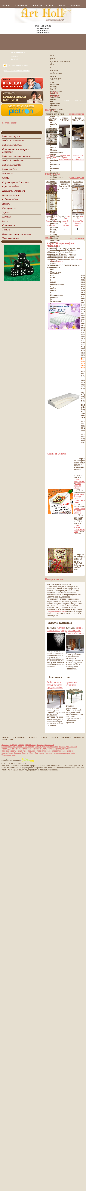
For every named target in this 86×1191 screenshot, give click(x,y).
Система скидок (54, 307)
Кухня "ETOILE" (51, 119)
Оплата (61, 5)
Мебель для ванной (9, 749)
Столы (44, 749)
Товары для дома (8, 755)
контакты (79, 737)
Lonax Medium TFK (79, 480)
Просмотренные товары (18, 65)
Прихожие (37, 749)
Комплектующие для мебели (65, 753)
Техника (48, 753)
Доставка (75, 5)
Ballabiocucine (65, 160)
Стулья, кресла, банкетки (59, 749)
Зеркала (49, 221)
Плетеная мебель (43, 751)
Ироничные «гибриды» (71, 683)
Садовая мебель (58, 751)
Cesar (54, 157)
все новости (53, 673)
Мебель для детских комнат (46, 747)
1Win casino (7, 739)
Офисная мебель (8, 751)
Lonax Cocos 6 (77, 512)
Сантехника (39, 753)
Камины (25, 753)
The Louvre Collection (52, 223)
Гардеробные (7, 753)
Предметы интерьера (26, 751)
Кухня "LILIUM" (65, 119)
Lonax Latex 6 (77, 497)
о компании (21, 5)
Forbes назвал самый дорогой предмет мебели (55, 685)
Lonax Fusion (77, 526)
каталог (6, 5)
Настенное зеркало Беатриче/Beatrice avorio (67, 184)
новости (37, 5)
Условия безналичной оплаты (17, 71)
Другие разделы (76, 114)
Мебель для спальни (45, 745)
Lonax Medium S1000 (77, 486)
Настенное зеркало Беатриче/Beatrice (54, 183)
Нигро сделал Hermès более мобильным (75, 630)
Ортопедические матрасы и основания (17, 747)
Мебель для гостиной (27, 745)
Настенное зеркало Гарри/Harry (78, 183)
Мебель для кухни (65, 156)
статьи (49, 5)
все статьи (52, 729)
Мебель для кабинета (68, 747)
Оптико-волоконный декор (56, 629)
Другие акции (77, 238)
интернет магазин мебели (55, 137)
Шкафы (70, 751)
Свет (31, 753)
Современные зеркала (56, 611)
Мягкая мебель (25, 749)
